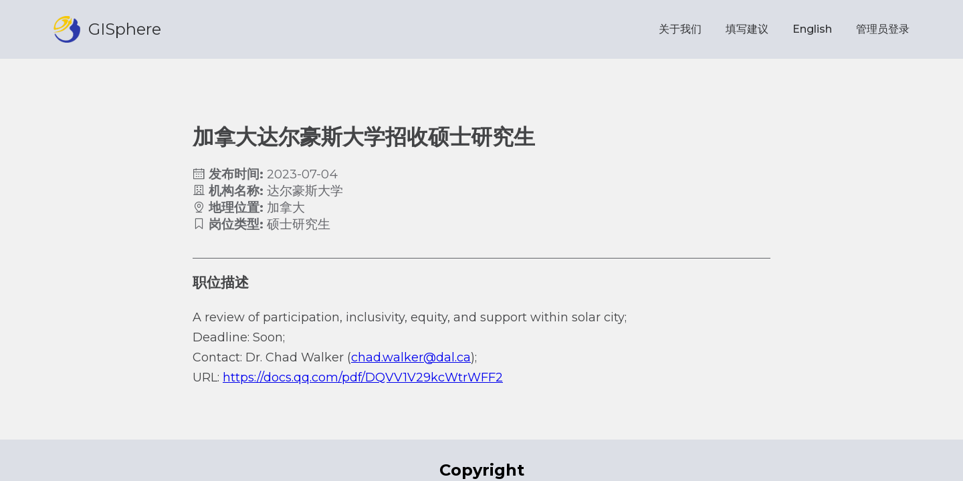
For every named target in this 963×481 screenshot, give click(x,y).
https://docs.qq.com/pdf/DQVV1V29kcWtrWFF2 (363, 377)
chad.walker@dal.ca (411, 357)
